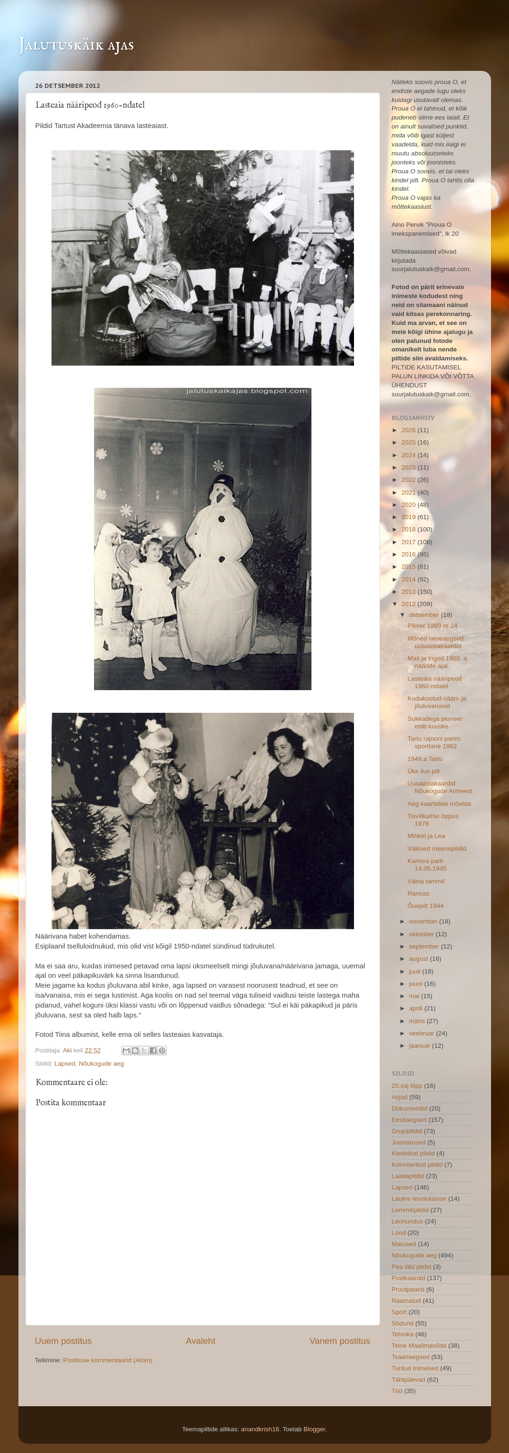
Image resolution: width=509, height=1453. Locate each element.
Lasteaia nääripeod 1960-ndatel (434, 682)
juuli (416, 971)
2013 (409, 591)
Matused (404, 1244)
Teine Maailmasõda (419, 1345)
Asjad (400, 1097)
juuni (416, 983)
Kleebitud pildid (413, 1153)
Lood (399, 1232)
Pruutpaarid (408, 1289)
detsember (425, 614)
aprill (416, 1008)
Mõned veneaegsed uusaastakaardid (435, 642)
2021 (409, 492)
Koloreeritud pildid (417, 1164)
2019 (409, 517)
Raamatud (406, 1300)
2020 (409, 504)
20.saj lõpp (407, 1085)
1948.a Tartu (425, 758)
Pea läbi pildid (411, 1266)
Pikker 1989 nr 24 (432, 625)
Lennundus (407, 1221)
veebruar (422, 1033)
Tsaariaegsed (411, 1356)
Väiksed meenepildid (436, 848)
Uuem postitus (63, 1341)
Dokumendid (410, 1108)
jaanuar (420, 1045)
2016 (409, 554)
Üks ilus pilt (423, 771)
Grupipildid (407, 1131)
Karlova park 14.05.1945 (427, 864)
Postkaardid (408, 1278)
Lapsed (64, 1063)
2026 (409, 430)
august (419, 958)
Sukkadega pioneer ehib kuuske (434, 722)
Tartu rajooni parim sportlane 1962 (433, 742)
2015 (409, 566)
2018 (409, 529)
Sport (399, 1312)
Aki (68, 1050)
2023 (409, 467)
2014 (409, 579)
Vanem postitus (340, 1341)
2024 (409, 455)
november (424, 921)
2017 (409, 542)
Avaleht (201, 1341)
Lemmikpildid (410, 1210)
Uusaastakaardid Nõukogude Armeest (439, 787)
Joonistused (409, 1142)
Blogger (314, 1429)
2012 (409, 603)
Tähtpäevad (408, 1379)
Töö (397, 1390)
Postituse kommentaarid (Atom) (108, 1360)
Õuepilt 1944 (425, 905)
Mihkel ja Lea (426, 835)
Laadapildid (408, 1175)
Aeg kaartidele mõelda (439, 803)
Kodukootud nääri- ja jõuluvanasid (436, 702)
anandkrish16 (260, 1429)
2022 (409, 479)
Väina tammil (425, 881)
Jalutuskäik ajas (76, 45)
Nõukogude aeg (101, 1063)
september (425, 946)
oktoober (422, 934)
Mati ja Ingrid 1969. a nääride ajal (437, 662)
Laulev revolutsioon (419, 1198)
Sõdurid (403, 1323)
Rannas (418, 893)
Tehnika (403, 1334)
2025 (409, 442)
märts (418, 1021)
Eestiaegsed (409, 1119)
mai (415, 996)
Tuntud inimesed (415, 1368)
